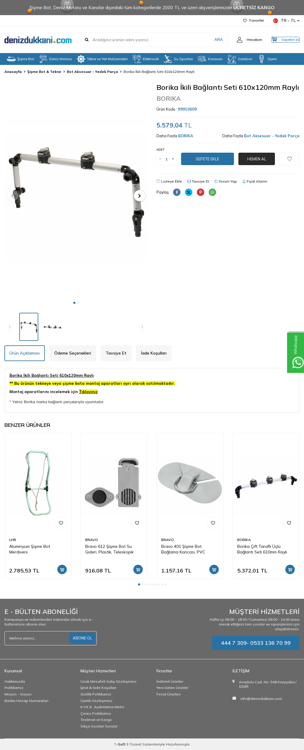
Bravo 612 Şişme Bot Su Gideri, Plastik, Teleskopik (109, 549)
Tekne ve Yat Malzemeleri (102, 59)
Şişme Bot (20, 59)
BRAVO (91, 539)
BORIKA (168, 98)
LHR (12, 539)
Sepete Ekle (207, 159)
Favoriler (253, 20)
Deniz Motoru (55, 59)
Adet (160, 149)
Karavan (210, 59)
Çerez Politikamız (95, 713)
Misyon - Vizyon (17, 694)
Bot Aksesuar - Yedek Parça (92, 71)
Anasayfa (13, 71)
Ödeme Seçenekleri (72, 353)
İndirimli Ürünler (169, 681)
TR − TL (286, 20)
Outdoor (239, 59)
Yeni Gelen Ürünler (172, 687)
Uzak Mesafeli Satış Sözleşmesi (108, 681)
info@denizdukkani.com (261, 698)
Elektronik (145, 59)
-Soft (120, 744)
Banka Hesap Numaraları (26, 700)
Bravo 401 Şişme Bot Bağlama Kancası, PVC (183, 549)
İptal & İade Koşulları (98, 687)
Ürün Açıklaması (25, 353)
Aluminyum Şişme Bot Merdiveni (29, 549)
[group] (76, 190)
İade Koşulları (154, 353)
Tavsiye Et (198, 181)
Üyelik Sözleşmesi (96, 700)
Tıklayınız (88, 391)
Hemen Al (257, 159)
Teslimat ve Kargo (96, 719)
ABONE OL (81, 638)
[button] (74, 303)
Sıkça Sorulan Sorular (99, 726)
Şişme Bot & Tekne (44, 71)
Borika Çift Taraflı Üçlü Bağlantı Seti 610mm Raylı (262, 549)
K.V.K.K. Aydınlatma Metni (102, 707)
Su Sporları (178, 59)
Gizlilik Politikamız (95, 694)
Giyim (267, 59)
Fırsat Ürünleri (168, 694)
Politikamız (13, 687)
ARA (206, 39)
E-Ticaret (134, 744)
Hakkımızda (14, 681)
